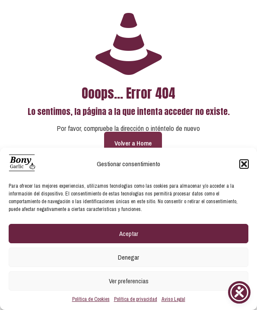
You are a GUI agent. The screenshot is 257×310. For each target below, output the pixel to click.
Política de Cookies (91, 299)
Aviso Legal (173, 299)
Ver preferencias (129, 280)
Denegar (128, 257)
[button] (244, 164)
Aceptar (128, 233)
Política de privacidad (135, 299)
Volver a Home (133, 143)
